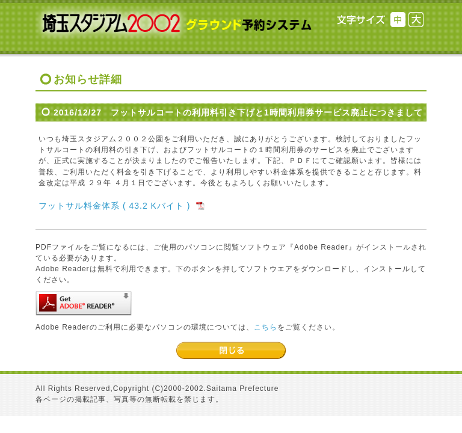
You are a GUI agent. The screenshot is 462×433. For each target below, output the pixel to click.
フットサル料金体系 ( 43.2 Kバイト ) (114, 205)
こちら (265, 327)
